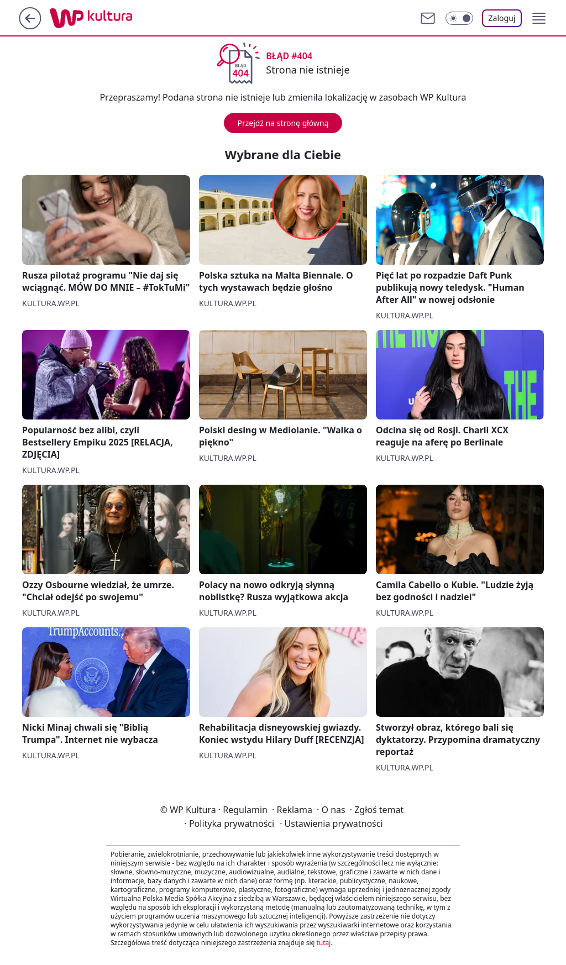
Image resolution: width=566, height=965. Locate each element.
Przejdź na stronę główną (282, 123)
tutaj (323, 942)
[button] (539, 18)
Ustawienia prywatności (331, 823)
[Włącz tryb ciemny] (459, 18)
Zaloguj (502, 18)
